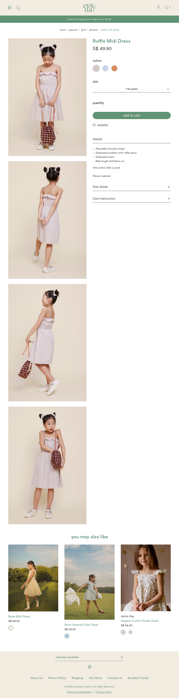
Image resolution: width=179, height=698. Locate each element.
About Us (37, 678)
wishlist (102, 125)
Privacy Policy (104, 692)
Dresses (93, 30)
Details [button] (97, 139)
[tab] (132, 139)
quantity (98, 103)
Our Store (95, 678)
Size (95, 81)
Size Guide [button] (131, 186)
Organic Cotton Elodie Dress (139, 621)
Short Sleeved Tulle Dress (81, 624)
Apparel (73, 30)
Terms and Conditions (79, 692)
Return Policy (57, 678)
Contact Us (115, 678)
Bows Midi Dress (19, 616)
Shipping (77, 678)
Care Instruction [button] (131, 198)
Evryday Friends (138, 678)
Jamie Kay (127, 616)
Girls (83, 30)
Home (63, 30)
